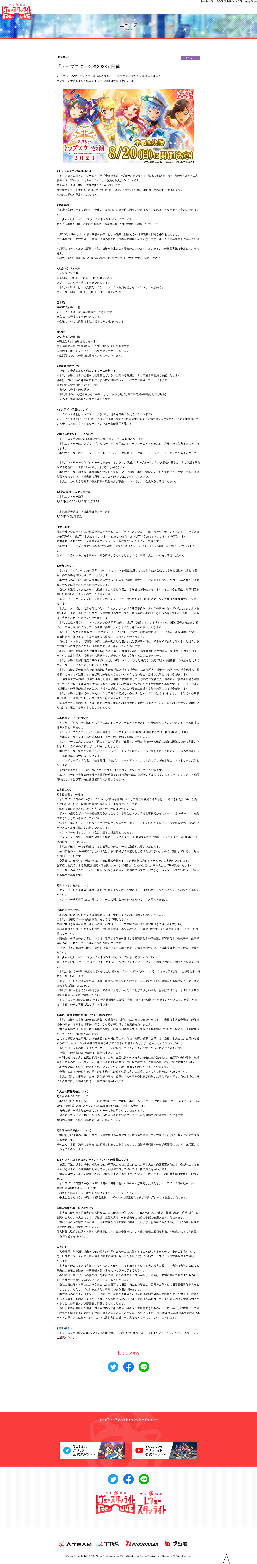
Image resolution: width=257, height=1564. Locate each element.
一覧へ (129, 1405)
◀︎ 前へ (85, 1405)
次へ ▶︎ (172, 1405)
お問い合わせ (65, 1328)
